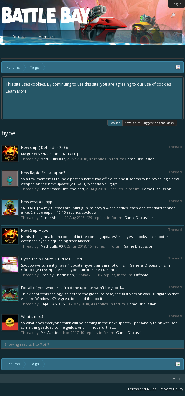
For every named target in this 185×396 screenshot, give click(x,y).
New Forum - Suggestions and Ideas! (150, 123)
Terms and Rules (141, 388)
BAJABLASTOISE (54, 303)
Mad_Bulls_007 (53, 158)
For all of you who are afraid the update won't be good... (72, 287)
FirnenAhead (52, 217)
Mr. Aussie (49, 332)
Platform (25, 15)
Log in (176, 3)
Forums (18, 36)
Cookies (115, 122)
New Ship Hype (34, 230)
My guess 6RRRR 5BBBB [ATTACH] (49, 153)
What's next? (32, 316)
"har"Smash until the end (62, 188)
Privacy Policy (171, 388)
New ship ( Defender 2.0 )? (44, 147)
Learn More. (17, 91)
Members (46, 36)
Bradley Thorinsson (57, 274)
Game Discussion (139, 158)
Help (177, 378)
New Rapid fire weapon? (43, 172)
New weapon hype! (38, 201)
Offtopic (141, 274)
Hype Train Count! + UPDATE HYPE (52, 259)
